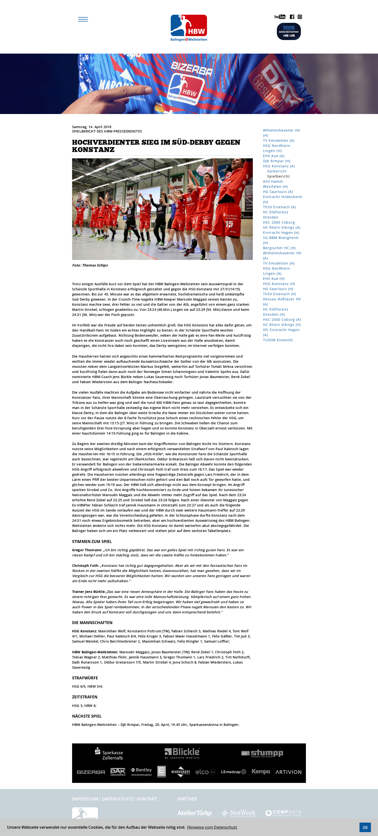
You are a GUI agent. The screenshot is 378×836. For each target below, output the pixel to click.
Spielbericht (278, 176)
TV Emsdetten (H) (279, 263)
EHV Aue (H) (274, 278)
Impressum (85, 799)
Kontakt (147, 799)
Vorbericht (277, 171)
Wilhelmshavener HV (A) (282, 255)
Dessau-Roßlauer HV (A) (282, 301)
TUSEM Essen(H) (278, 340)
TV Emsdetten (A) (278, 140)
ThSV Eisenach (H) (279, 294)
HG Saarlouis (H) (278, 288)
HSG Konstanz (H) (279, 283)
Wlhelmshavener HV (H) (281, 133)
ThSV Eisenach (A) (279, 207)
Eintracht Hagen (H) (281, 232)
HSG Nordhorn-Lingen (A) (277, 271)
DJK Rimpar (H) (276, 161)
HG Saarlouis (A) (278, 191)
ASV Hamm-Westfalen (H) (275, 184)
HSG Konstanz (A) (279, 166)
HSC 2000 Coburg (279, 222)
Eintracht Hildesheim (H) (282, 199)
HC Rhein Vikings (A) (282, 227)
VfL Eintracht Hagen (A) (281, 332)
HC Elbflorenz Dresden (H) (275, 312)
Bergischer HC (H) (279, 248)
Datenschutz (117, 799)
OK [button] (365, 827)
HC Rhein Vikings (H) (282, 324)
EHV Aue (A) (273, 155)
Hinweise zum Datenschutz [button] (212, 827)
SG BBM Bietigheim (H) (281, 240)
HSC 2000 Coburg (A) (282, 319)
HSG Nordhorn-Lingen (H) (277, 148)
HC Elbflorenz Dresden (275, 214)
